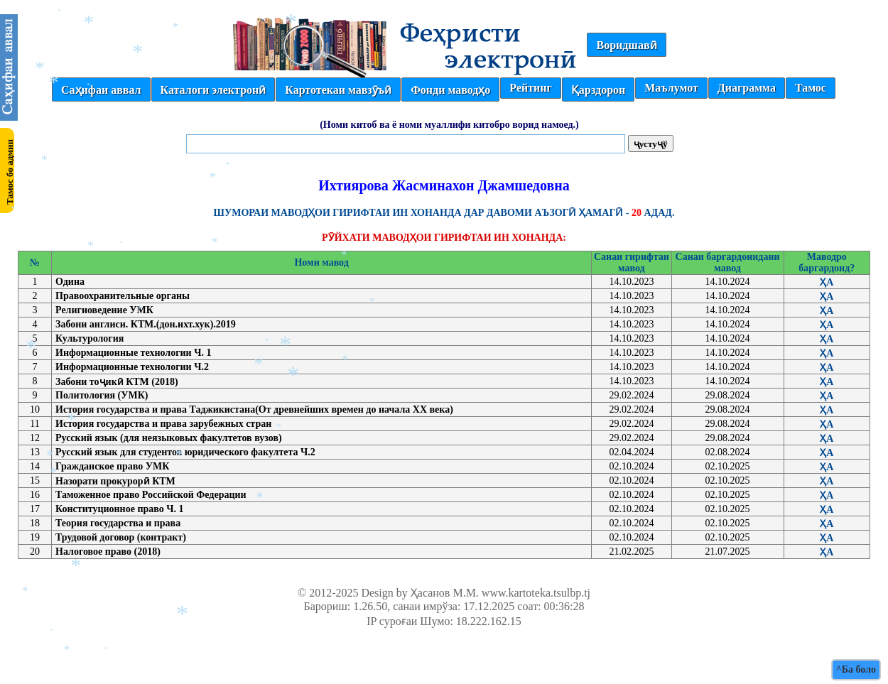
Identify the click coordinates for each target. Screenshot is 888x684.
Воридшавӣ (626, 45)
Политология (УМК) (101, 395)
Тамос (810, 88)
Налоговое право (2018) (108, 551)
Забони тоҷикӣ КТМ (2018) (116, 381)
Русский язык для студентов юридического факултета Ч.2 (185, 452)
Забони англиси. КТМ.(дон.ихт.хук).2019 (145, 324)
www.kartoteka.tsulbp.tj (536, 593)
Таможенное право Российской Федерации (151, 494)
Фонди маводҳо (450, 90)
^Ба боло (856, 669)
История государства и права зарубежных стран (163, 423)
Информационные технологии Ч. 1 (133, 352)
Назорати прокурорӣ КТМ (115, 481)
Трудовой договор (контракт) (120, 537)
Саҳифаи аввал (101, 90)
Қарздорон (598, 90)
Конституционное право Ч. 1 (119, 509)
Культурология (89, 338)
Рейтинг (530, 88)
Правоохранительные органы (122, 296)
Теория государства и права (117, 523)
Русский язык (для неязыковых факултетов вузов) (168, 438)
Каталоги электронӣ (213, 90)
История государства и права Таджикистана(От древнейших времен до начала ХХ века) (254, 409)
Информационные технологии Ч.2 (132, 367)
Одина (70, 281)
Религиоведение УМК (104, 310)
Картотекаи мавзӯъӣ (338, 90)
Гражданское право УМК (112, 466)
